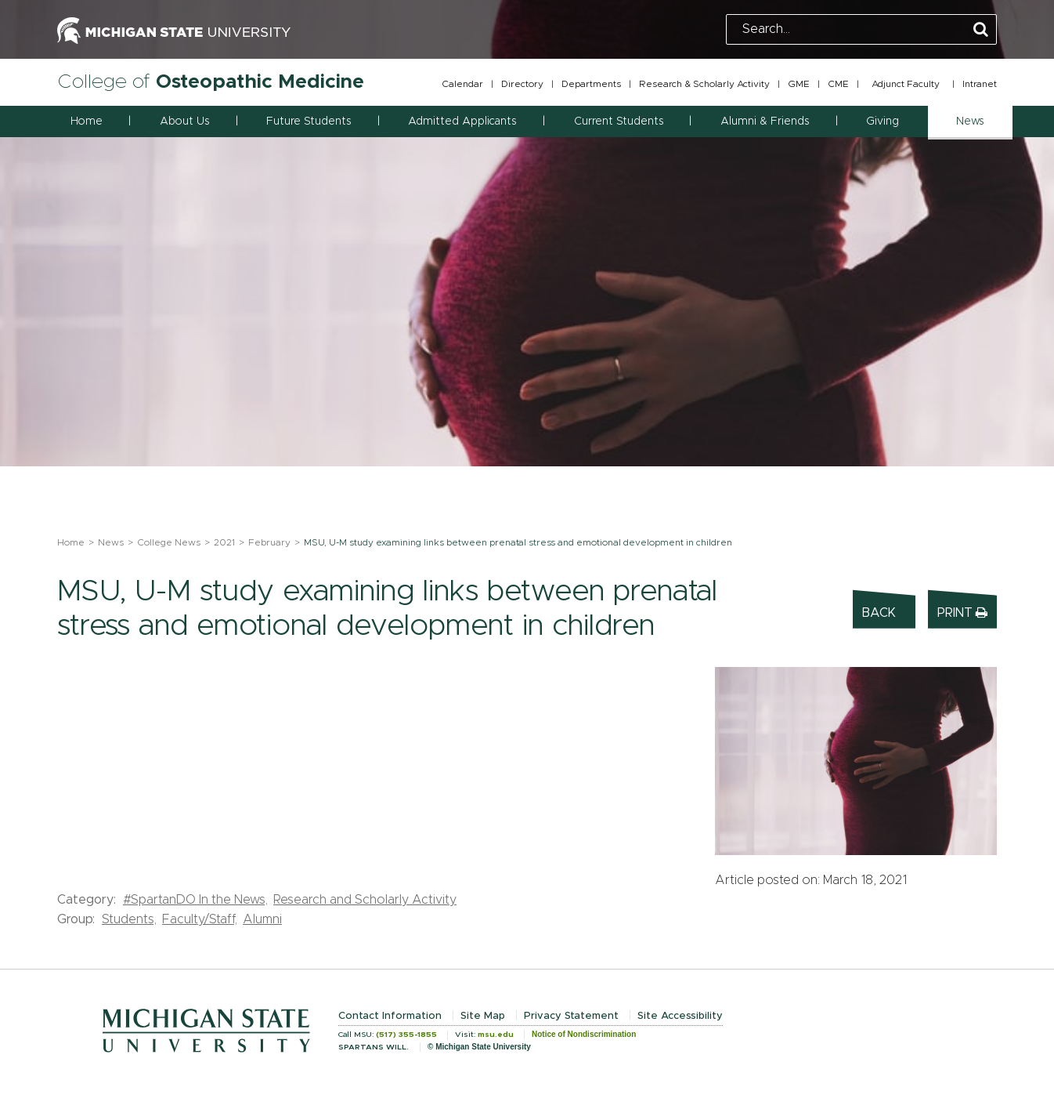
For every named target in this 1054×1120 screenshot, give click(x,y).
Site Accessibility (680, 1016)
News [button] (970, 121)
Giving (882, 121)
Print (962, 612)
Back (879, 613)
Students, (129, 919)
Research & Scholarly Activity (704, 84)
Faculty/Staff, (199, 919)
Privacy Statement (571, 1016)
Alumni (262, 919)
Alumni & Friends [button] (764, 121)
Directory (522, 84)
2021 (224, 542)
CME (838, 84)
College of (210, 82)
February (269, 542)
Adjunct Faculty (906, 84)
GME (799, 84)
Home (86, 121)
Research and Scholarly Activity (365, 899)
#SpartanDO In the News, (195, 899)
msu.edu (496, 1034)
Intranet (979, 84)
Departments (591, 84)
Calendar (462, 84)
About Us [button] (184, 121)
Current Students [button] (618, 121)
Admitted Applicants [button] (462, 121)
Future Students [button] (308, 121)
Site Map (482, 1016)
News (111, 542)
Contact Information (390, 1016)
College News (168, 542)
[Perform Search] (981, 30)
